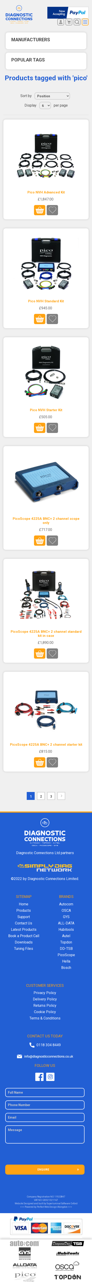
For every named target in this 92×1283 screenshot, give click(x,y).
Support (23, 917)
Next (61, 796)
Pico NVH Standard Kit (46, 301)
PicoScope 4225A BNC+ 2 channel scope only (46, 521)
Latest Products (23, 929)
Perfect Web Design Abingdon (52, 1207)
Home (23, 904)
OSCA (66, 910)
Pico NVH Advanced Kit (46, 192)
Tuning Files (23, 948)
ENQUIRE (43, 1169)
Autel (66, 936)
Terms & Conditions (45, 1018)
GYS (66, 917)
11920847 (59, 1196)
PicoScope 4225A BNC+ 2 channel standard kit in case (46, 634)
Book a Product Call (23, 936)
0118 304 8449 (48, 1045)
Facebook (39, 1077)
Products (23, 910)
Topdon (66, 942)
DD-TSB (66, 948)
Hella (66, 961)
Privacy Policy (45, 993)
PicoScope (66, 955)
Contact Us (23, 923)
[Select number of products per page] (45, 105)
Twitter (50, 1077)
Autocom (66, 904)
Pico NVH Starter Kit (46, 410)
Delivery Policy (45, 999)
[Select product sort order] (52, 96)
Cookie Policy (45, 1012)
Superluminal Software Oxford (62, 1203)
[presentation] (44, 1156)
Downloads (24, 942)
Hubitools (66, 929)
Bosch (66, 967)
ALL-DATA (66, 923)
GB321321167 (50, 1200)
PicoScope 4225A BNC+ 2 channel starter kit (46, 745)
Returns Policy (44, 1005)
